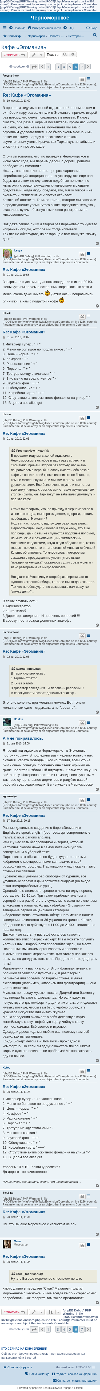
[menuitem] (17, 28)
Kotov (6, 1067)
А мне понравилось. (23, 738)
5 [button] (70, 66)
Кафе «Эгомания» (23, 47)
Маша (17, 1241)
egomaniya (10, 796)
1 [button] (48, 66)
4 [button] (64, 66)
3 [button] (58, 66)
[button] (34, 67)
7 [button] (82, 66)
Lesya (18, 250)
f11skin (18, 719)
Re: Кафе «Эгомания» (27, 95)
